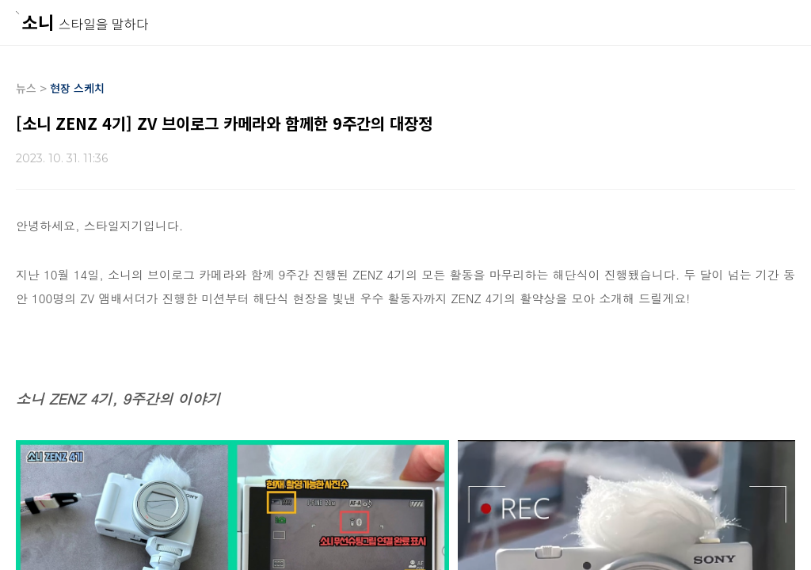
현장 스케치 (77, 88)
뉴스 (26, 88)
